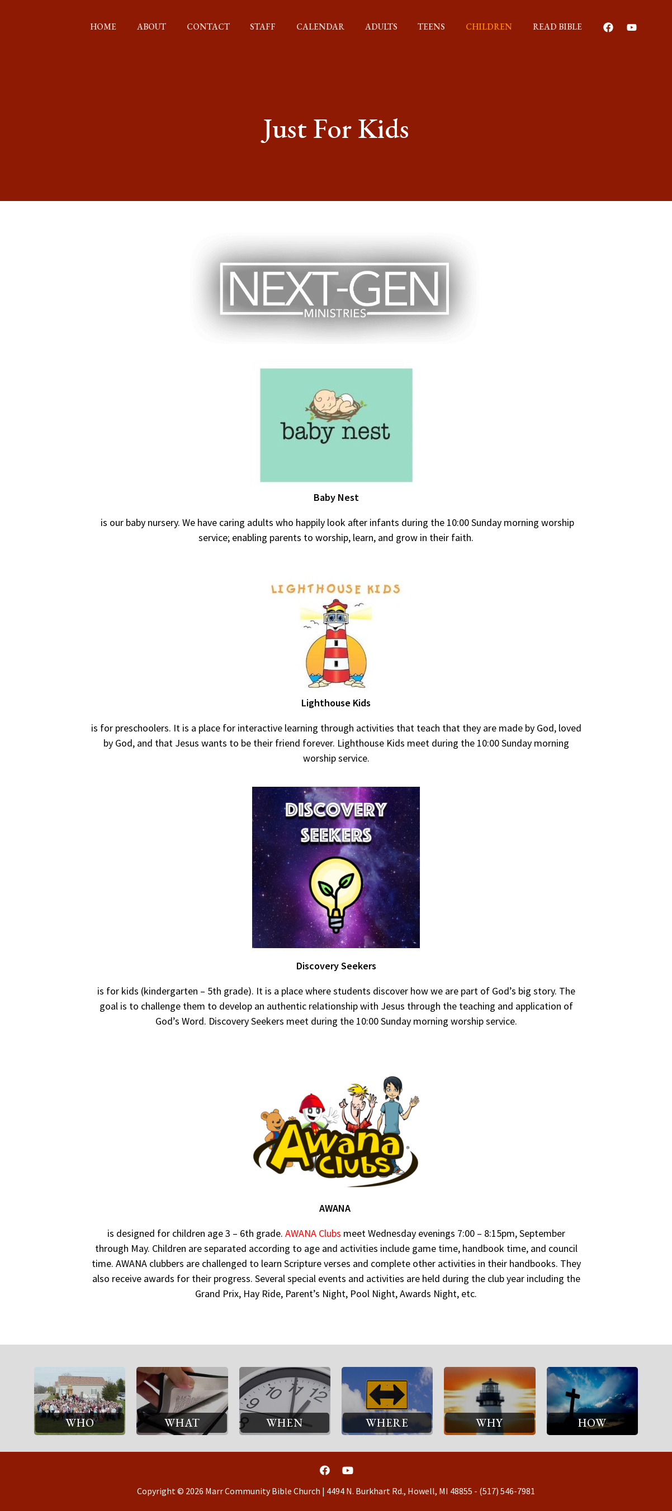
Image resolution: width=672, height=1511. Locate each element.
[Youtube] (615, 27)
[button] (79, 1423)
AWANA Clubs (313, 1233)
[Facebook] (591, 27)
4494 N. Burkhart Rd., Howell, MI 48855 (399, 1490)
